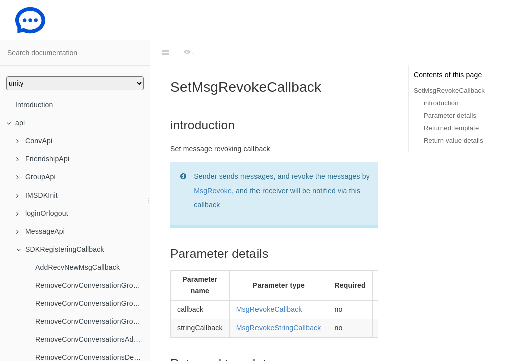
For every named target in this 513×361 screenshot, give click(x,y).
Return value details (453, 140)
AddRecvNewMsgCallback (77, 267)
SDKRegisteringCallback (60, 249)
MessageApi (40, 231)
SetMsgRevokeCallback (449, 90)
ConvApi (34, 141)
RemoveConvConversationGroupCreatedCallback (92, 285)
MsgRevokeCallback (269, 284)
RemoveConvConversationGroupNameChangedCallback (92, 321)
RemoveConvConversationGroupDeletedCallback (92, 303)
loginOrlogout (42, 213)
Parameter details (450, 115)
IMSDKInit (37, 195)
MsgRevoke (213, 165)
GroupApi (36, 177)
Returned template (451, 128)
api (15, 123)
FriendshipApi (42, 159)
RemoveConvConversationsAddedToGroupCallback (92, 339)
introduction (441, 103)
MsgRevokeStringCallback (278, 303)
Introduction (34, 105)
